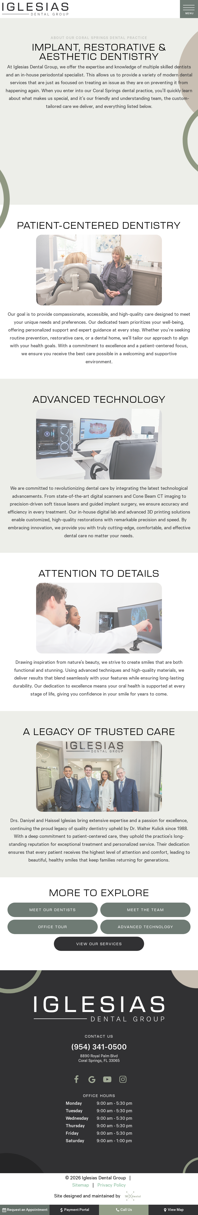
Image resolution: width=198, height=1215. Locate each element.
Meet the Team (145, 910)
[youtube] (107, 1080)
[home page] (89, 9)
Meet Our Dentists (52, 910)
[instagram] (122, 1080)
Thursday (75, 1125)
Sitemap (80, 1185)
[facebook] (76, 1080)
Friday (72, 1133)
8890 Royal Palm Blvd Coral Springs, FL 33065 (99, 1058)
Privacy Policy (111, 1185)
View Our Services (99, 944)
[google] (91, 1080)
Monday (74, 1103)
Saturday (75, 1140)
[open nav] (189, 9)
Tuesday (74, 1110)
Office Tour (52, 927)
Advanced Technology (145, 927)
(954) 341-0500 (99, 1047)
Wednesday (77, 1118)
